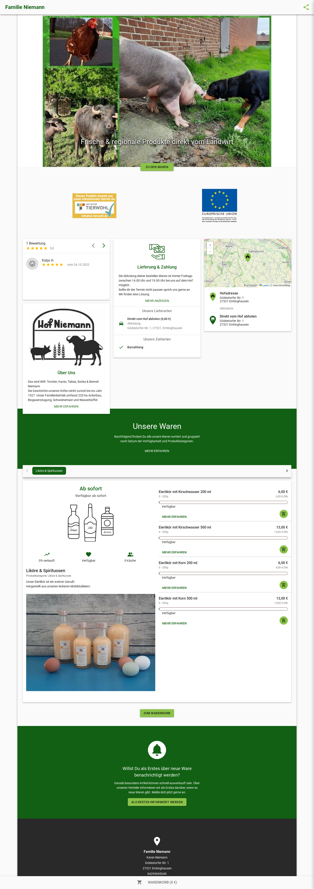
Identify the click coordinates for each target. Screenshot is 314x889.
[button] (247, 257)
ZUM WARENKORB (157, 713)
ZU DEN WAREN (157, 167)
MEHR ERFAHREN (174, 516)
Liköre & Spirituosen (49, 471)
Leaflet (264, 285)
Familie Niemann (24, 7)
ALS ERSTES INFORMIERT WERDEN (157, 802)
